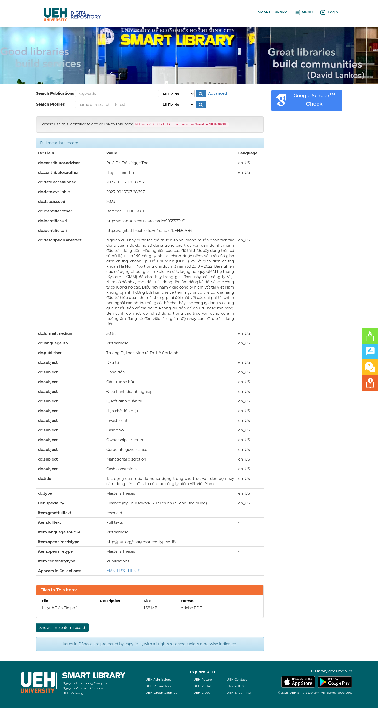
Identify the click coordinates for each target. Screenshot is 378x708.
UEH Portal (202, 686)
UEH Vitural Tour (158, 686)
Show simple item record (62, 627)
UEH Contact (237, 679)
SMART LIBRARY (272, 12)
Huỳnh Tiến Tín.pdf (59, 608)
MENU (304, 12)
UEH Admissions (159, 679)
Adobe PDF (191, 608)
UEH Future (202, 679)
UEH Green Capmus (161, 692)
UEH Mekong (72, 693)
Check (314, 104)
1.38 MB (150, 608)
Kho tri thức (236, 686)
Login (329, 12)
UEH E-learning (239, 692)
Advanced (217, 93)
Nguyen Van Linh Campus (83, 688)
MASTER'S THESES (123, 570)
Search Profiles (50, 104)
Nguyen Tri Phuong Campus (84, 683)
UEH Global (202, 692)
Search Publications (55, 93)
